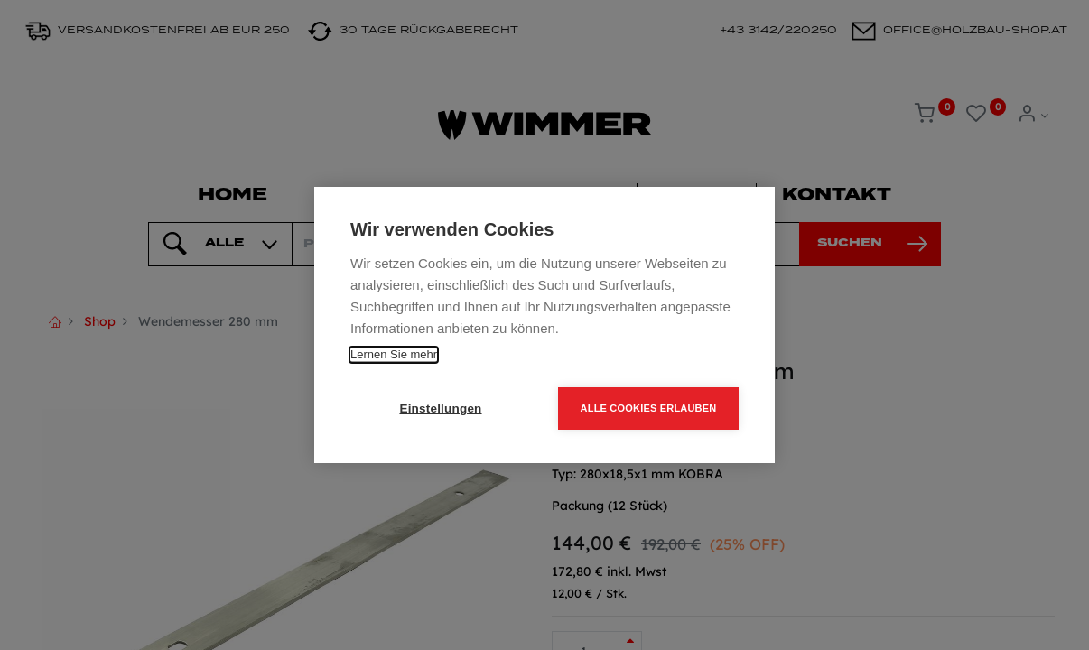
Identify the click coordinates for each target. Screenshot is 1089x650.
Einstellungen (440, 408)
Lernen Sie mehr (393, 354)
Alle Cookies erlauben (649, 408)
